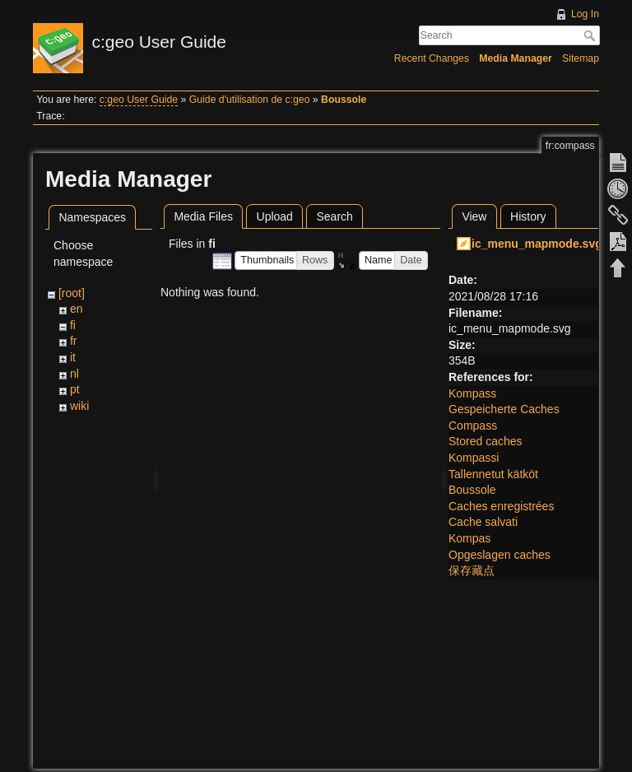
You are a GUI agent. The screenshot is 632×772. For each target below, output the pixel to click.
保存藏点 (471, 570)
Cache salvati (483, 521)
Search (591, 35)
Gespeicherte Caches (504, 409)
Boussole (343, 99)
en (76, 308)
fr (73, 340)
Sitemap (580, 58)
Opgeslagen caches (499, 554)
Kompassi (473, 457)
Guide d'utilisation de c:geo (249, 99)
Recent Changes (431, 58)
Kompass (472, 393)
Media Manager (515, 58)
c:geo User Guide (139, 99)
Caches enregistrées (501, 506)
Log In (585, 14)
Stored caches (485, 441)
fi (73, 325)
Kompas (469, 538)
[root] (71, 293)
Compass (472, 425)
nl (74, 373)
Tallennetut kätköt (493, 474)
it (73, 357)
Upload (275, 216)
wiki (79, 405)
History (528, 216)
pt (75, 389)
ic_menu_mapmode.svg (537, 243)
